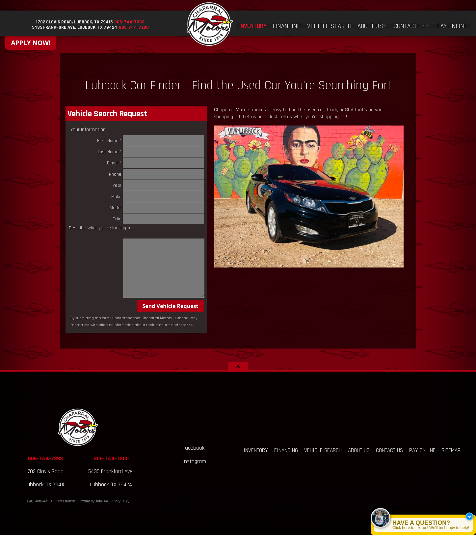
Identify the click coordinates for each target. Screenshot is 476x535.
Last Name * (151, 151)
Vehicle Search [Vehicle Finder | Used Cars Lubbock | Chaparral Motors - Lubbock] (330, 24)
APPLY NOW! (31, 42)
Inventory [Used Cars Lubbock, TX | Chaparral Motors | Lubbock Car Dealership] (254, 24)
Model (157, 207)
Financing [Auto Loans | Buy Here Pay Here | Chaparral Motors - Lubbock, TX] (288, 24)
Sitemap (451, 450)
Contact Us (389, 450)
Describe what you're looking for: (101, 228)
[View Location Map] (74, 22)
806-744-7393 (45, 458)
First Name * (150, 140)
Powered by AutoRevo (93, 501)
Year (158, 185)
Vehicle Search (323, 450)
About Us (359, 450)
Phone (156, 174)
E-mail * (155, 162)
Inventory (256, 450)
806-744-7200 (111, 458)
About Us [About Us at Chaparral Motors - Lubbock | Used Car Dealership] (370, 24)
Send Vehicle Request (170, 306)
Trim (158, 218)
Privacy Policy (120, 501)
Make (157, 196)
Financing (286, 450)
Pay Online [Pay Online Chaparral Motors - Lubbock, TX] (452, 24)
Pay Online (422, 450)
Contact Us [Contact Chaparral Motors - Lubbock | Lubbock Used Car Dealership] (410, 24)
